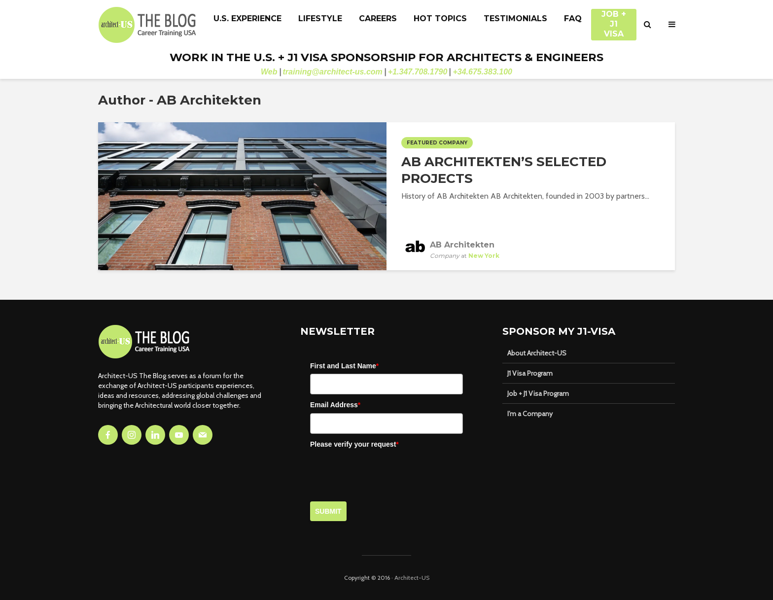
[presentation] (385, 471)
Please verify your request (354, 444)
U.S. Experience (247, 18)
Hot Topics (440, 18)
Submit (328, 511)
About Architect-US (536, 353)
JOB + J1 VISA (613, 19)
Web (269, 72)
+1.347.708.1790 (418, 72)
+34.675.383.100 (482, 72)
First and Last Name (344, 366)
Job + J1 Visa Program (538, 393)
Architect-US (411, 577)
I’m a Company (530, 413)
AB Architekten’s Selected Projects (503, 170)
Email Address (335, 405)
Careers (378, 18)
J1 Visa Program (530, 373)
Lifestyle (320, 18)
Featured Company (437, 143)
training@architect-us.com (333, 72)
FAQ (573, 18)
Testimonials (515, 18)
